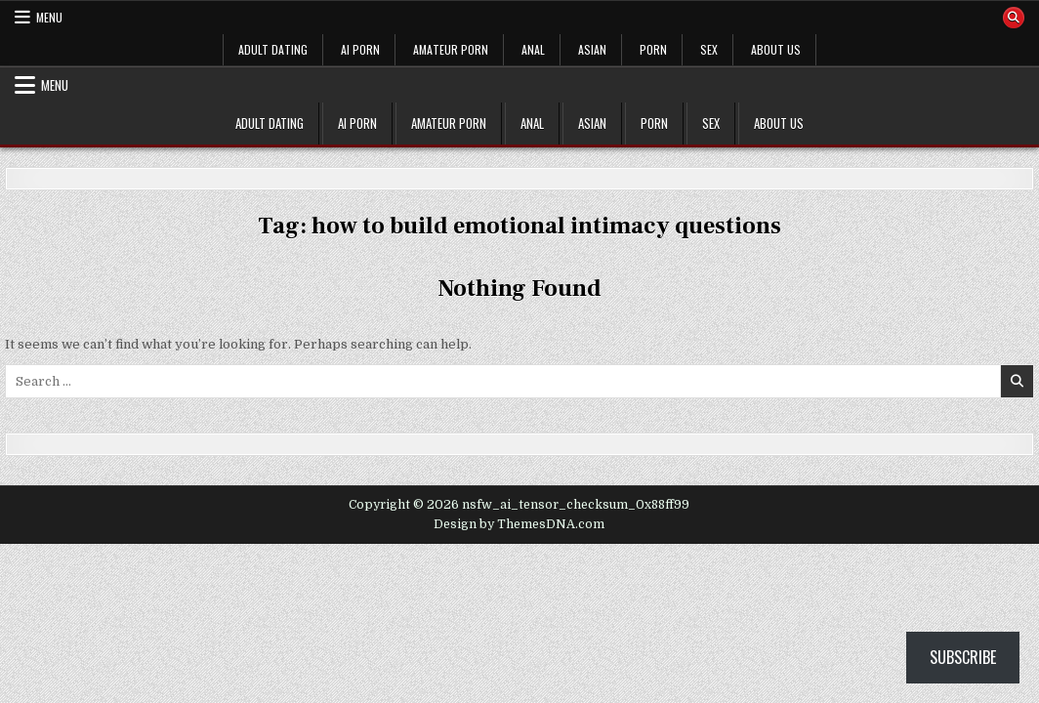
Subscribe (963, 657)
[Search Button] (1013, 17)
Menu (49, 17)
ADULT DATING (273, 49)
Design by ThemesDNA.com (519, 524)
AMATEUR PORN (450, 49)
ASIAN (592, 49)
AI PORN (360, 49)
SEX (709, 49)
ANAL (533, 49)
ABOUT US (776, 49)
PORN (653, 49)
